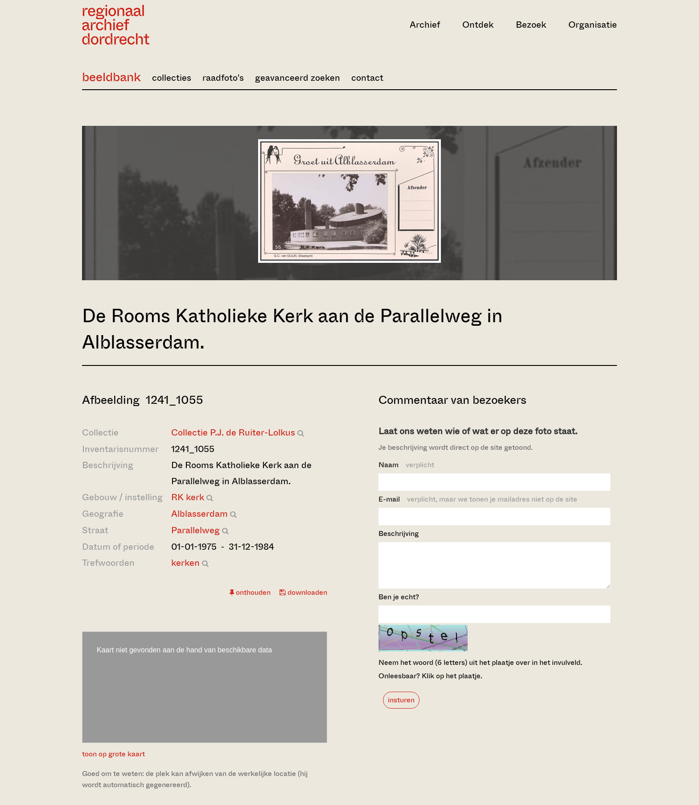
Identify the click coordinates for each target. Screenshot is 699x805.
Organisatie (592, 24)
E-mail (477, 499)
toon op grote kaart (113, 754)
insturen (401, 708)
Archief (425, 24)
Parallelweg (195, 530)
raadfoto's (223, 77)
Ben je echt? (398, 605)
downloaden (303, 592)
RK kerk (187, 497)
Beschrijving (398, 533)
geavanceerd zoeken (297, 77)
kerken (185, 562)
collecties (171, 77)
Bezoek (531, 24)
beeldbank (111, 77)
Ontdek (477, 24)
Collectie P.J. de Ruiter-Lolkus (233, 432)
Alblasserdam (199, 513)
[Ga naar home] (162, 25)
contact (367, 77)
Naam (406, 465)
